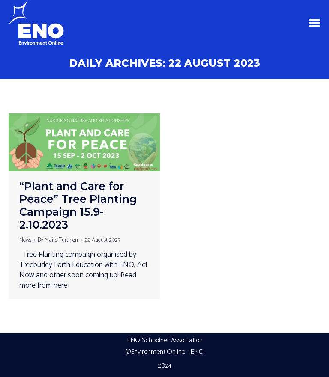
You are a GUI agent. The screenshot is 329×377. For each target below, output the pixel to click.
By (58, 240)
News (25, 240)
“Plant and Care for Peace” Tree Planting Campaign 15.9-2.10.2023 (78, 205)
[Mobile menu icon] (314, 23)
